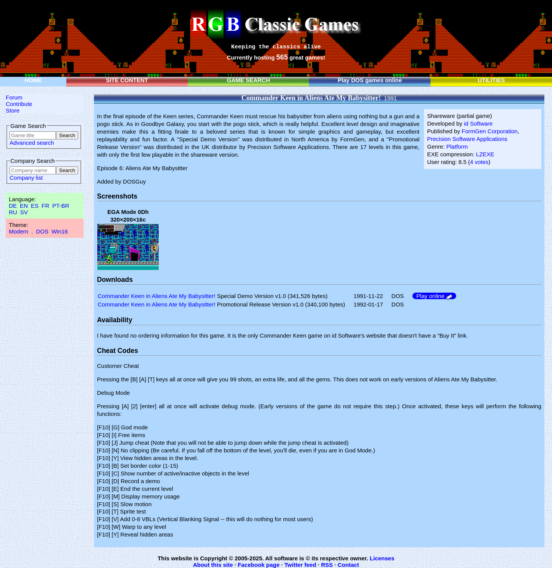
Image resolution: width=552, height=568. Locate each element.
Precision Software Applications (467, 139)
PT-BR (60, 205)
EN (24, 205)
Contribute (19, 104)
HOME (33, 80)
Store (13, 110)
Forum (14, 97)
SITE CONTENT (127, 80)
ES (35, 205)
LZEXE (485, 154)
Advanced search (32, 142)
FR (45, 205)
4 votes (479, 162)
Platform (457, 146)
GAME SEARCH (248, 80)
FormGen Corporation (490, 131)
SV (24, 212)
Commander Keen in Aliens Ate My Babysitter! (156, 296)
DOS (42, 231)
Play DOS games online (370, 80)
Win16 (59, 231)
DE (13, 205)
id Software (478, 123)
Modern (18, 231)
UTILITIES (491, 80)
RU (13, 212)
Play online (434, 296)
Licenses (382, 558)
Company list (26, 177)
